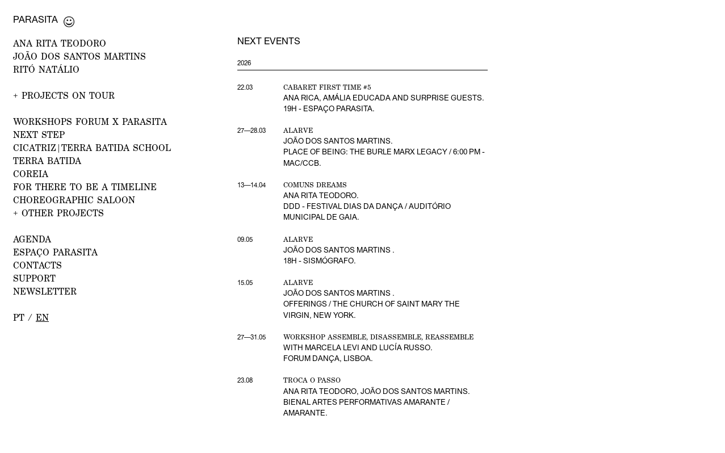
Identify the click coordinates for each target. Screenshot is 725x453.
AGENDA (32, 239)
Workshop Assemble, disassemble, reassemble (378, 337)
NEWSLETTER (45, 291)
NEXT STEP (39, 134)
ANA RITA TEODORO (59, 43)
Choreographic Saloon (74, 200)
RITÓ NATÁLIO (46, 69)
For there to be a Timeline (85, 187)
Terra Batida (47, 161)
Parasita (35, 19)
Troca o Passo (312, 380)
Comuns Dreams (315, 185)
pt (18, 317)
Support (34, 278)
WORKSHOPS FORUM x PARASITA (90, 121)
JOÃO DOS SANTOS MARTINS (79, 56)
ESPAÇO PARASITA (55, 252)
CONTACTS (37, 265)
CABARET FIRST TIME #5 (327, 87)
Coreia (30, 174)
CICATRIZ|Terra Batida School (92, 147)
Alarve (298, 130)
